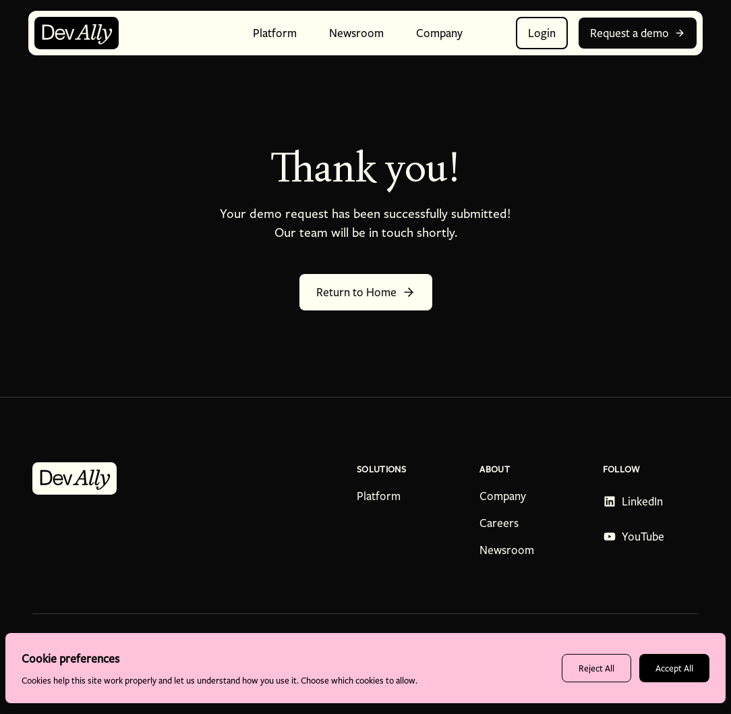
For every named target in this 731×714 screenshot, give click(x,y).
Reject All (596, 668)
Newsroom (506, 550)
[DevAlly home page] (76, 33)
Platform (379, 496)
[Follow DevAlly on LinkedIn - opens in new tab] (633, 501)
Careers (499, 523)
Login (542, 33)
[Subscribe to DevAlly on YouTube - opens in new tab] (633, 536)
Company (502, 496)
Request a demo (637, 33)
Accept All (674, 668)
